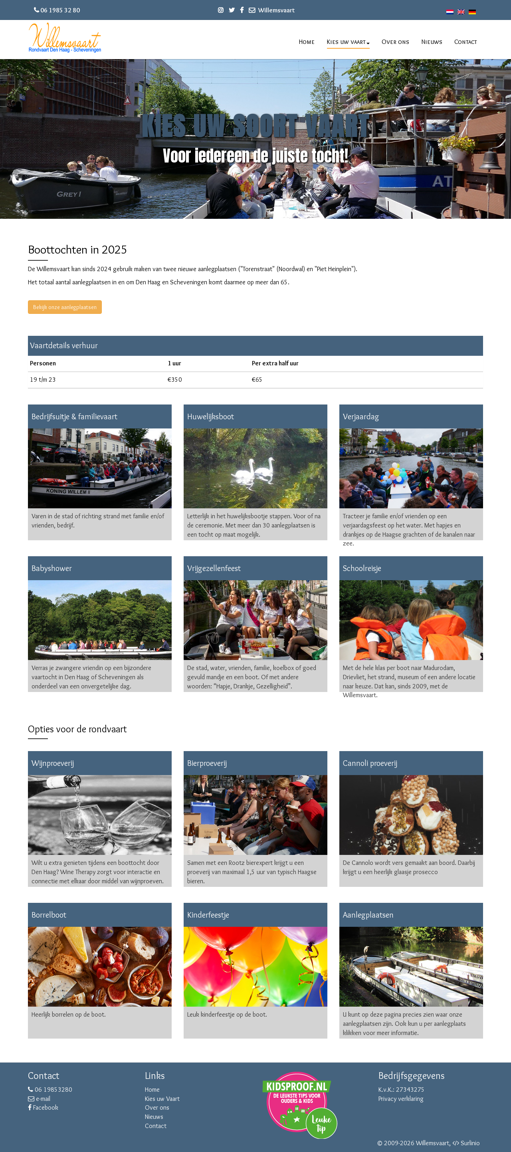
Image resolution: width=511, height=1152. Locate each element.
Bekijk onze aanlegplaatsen (65, 307)
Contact (465, 42)
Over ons (395, 42)
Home (307, 42)
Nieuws (431, 42)
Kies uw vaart (348, 42)
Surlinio (470, 1143)
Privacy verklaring (401, 1098)
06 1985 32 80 (60, 10)
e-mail (39, 1098)
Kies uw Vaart (162, 1098)
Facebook (43, 1107)
